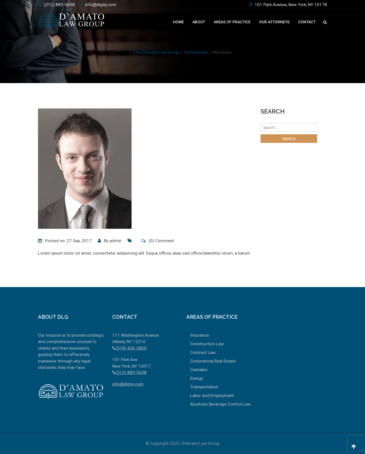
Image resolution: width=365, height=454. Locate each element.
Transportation (204, 386)
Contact (307, 22)
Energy (196, 378)
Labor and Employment (212, 395)
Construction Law (207, 343)
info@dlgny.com (100, 4)
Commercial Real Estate (213, 361)
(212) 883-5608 (59, 4)
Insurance (199, 335)
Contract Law (203, 352)
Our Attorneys (274, 22)
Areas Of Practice (232, 22)
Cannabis (199, 369)
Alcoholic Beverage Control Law (220, 404)
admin (115, 240)
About (198, 22)
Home (178, 22)
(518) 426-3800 (131, 348)
